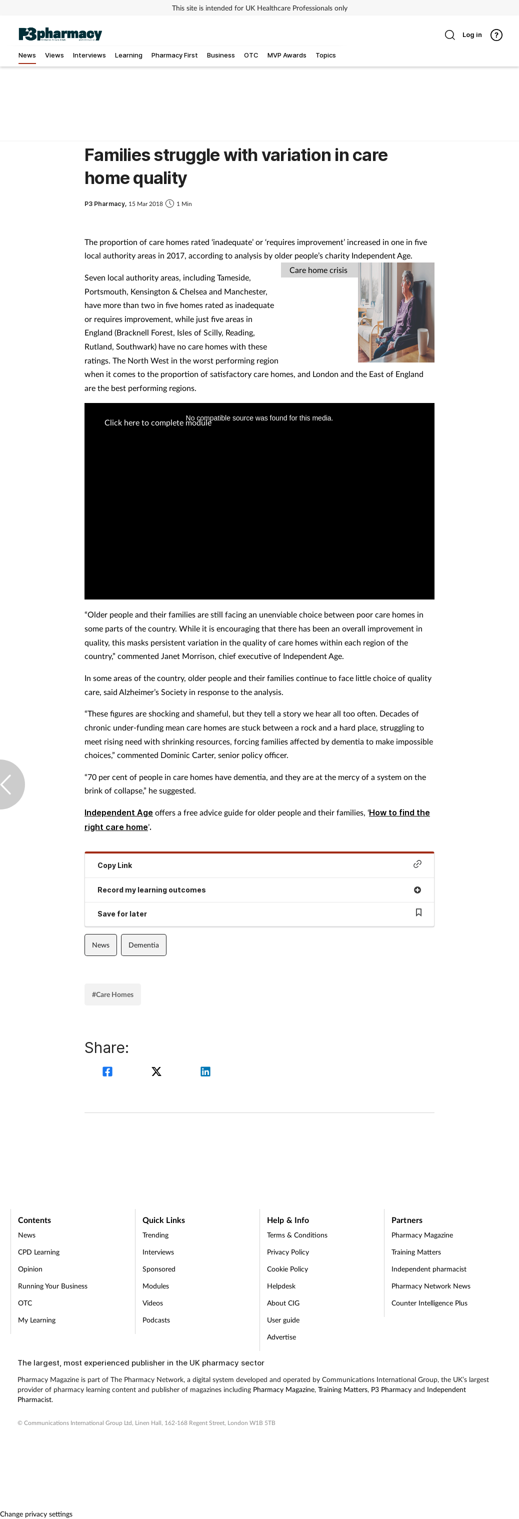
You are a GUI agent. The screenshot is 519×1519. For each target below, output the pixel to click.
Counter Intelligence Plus (430, 1302)
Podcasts (156, 1320)
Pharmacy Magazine (422, 1234)
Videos (152, 1302)
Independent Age (118, 813)
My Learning (37, 1320)
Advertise (281, 1336)
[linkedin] (205, 1073)
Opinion (30, 1268)
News (101, 944)
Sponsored (159, 1268)
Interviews (158, 1252)
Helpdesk (281, 1286)
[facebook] (109, 1073)
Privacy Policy (288, 1252)
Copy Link (260, 865)
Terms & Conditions (297, 1234)
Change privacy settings (36, 1514)
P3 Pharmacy (391, 1389)
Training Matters (416, 1252)
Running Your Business (53, 1286)
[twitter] (158, 1073)
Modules (155, 1286)
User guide (283, 1320)
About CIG (283, 1302)
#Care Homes (113, 994)
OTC (25, 1302)
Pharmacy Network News (431, 1286)
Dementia (143, 944)
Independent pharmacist (429, 1268)
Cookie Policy (287, 1268)
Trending (155, 1234)
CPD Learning (39, 1252)
